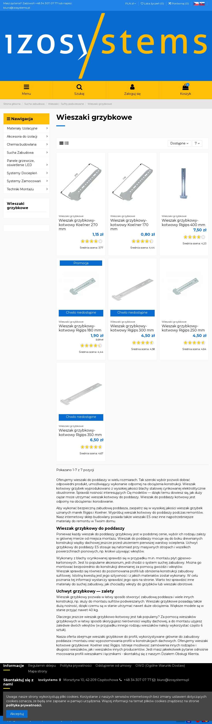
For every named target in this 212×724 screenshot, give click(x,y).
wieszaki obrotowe (178, 584)
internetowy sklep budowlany (87, 517)
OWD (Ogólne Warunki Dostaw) (160, 666)
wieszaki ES (142, 517)
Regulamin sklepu (42, 666)
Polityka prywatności (76, 666)
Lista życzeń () (153, 3)
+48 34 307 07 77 (137, 680)
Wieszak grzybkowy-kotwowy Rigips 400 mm (183, 222)
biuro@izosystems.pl (173, 680)
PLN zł (130, 3)
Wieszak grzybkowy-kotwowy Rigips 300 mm (132, 328)
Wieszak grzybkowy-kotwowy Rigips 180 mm (80, 328)
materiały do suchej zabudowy (79, 584)
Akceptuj (17, 714)
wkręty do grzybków (141, 584)
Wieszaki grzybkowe (17, 206)
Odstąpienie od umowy (113, 666)
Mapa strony (37, 671)
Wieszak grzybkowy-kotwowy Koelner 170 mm (129, 224)
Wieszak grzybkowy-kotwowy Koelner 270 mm (78, 224)
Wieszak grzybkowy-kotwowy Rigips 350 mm (80, 432)
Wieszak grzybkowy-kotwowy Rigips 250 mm (183, 328)
